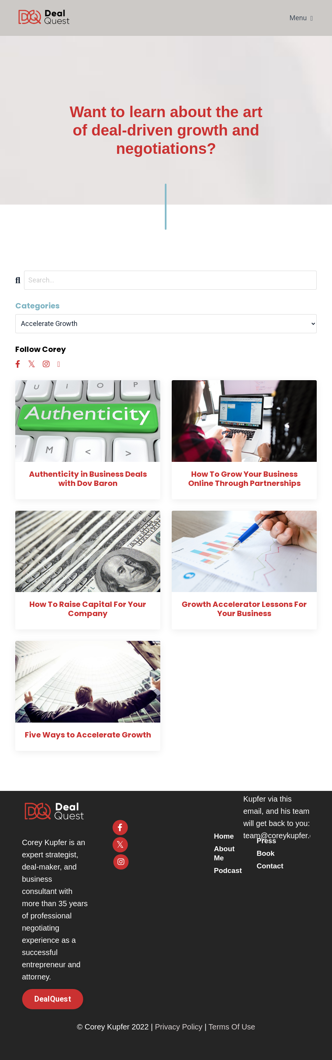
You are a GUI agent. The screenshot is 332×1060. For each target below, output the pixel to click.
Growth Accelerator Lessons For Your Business (244, 609)
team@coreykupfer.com (283, 835)
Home (227, 837)
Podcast (232, 870)
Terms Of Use (231, 1027)
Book (266, 853)
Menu (301, 18)
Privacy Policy (178, 1027)
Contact (271, 866)
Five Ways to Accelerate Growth (88, 734)
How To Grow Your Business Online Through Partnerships (244, 478)
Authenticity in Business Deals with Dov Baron (88, 478)
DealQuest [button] (52, 999)
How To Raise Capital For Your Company (87, 609)
